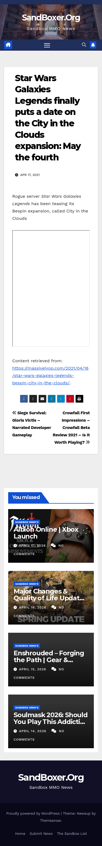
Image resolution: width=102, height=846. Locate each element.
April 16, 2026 (33, 607)
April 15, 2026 (33, 669)
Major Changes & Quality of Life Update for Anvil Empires (49, 598)
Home (20, 834)
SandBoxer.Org (51, 18)
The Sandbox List (72, 834)
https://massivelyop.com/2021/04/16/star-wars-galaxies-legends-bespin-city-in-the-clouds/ (50, 375)
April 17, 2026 (33, 545)
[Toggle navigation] (47, 45)
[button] (84, 44)
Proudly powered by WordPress (33, 813)
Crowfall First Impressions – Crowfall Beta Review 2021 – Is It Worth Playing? (71, 427)
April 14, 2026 (33, 731)
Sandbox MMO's (26, 522)
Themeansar (50, 820)
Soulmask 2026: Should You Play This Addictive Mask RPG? (51, 721)
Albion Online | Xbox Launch (46, 532)
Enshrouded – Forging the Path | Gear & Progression (49, 660)
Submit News (41, 834)
